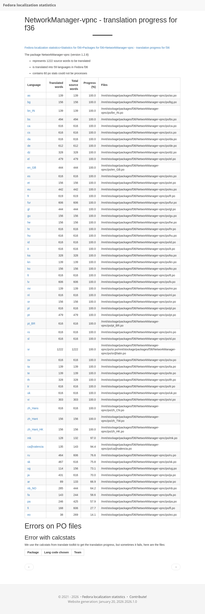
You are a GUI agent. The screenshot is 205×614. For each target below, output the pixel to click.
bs (28, 119)
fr (28, 196)
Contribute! (138, 597)
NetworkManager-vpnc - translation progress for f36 (138, 47)
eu (29, 189)
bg (29, 102)
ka (28, 255)
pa (29, 501)
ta (28, 366)
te (28, 373)
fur (29, 202)
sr (28, 349)
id (28, 242)
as (28, 95)
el (28, 159)
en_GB (31, 167)
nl (28, 295)
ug (29, 468)
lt (28, 275)
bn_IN (31, 110)
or (28, 301)
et (28, 182)
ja (28, 475)
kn (28, 262)
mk (29, 438)
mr (29, 288)
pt (28, 315)
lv (28, 281)
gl (28, 209)
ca (28, 126)
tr (28, 386)
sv (28, 360)
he (29, 222)
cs (28, 132)
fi (28, 508)
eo (29, 514)
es (28, 176)
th (28, 379)
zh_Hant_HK (35, 429)
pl (28, 308)
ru (28, 455)
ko (28, 268)
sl (28, 338)
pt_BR (31, 323)
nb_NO (31, 488)
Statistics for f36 (71, 47)
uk (28, 393)
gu (29, 215)
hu (29, 235)
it (28, 248)
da (29, 139)
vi (28, 399)
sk (28, 461)
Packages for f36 (93, 47)
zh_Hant (32, 418)
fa (28, 494)
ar (28, 481)
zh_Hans (32, 408)
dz (28, 152)
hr (28, 229)
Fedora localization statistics (29, 5)
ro (28, 332)
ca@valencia (35, 446)
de (29, 145)
